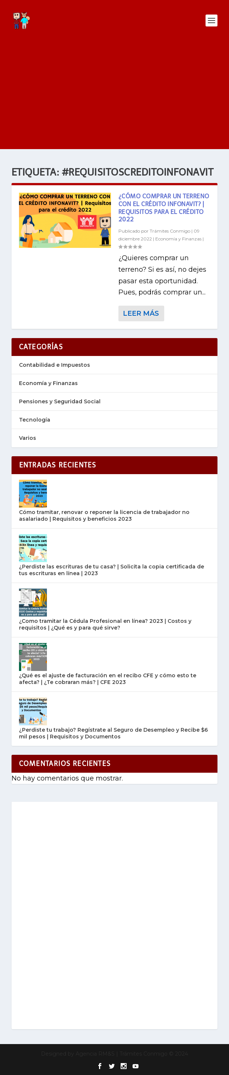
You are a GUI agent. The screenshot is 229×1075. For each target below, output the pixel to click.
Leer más (141, 313)
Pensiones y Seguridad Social (60, 401)
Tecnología (34, 419)
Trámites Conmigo (170, 231)
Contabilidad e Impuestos (54, 365)
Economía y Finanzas (178, 239)
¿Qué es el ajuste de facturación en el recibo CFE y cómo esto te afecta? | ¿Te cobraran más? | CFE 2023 (107, 678)
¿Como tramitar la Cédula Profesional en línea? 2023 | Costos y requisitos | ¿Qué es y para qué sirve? (105, 624)
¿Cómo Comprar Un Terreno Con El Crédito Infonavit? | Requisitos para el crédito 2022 (163, 208)
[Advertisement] (114, 97)
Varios (27, 438)
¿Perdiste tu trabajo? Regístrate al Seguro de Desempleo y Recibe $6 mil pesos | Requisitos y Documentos (113, 733)
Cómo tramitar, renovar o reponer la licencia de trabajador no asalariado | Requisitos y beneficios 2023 (104, 515)
